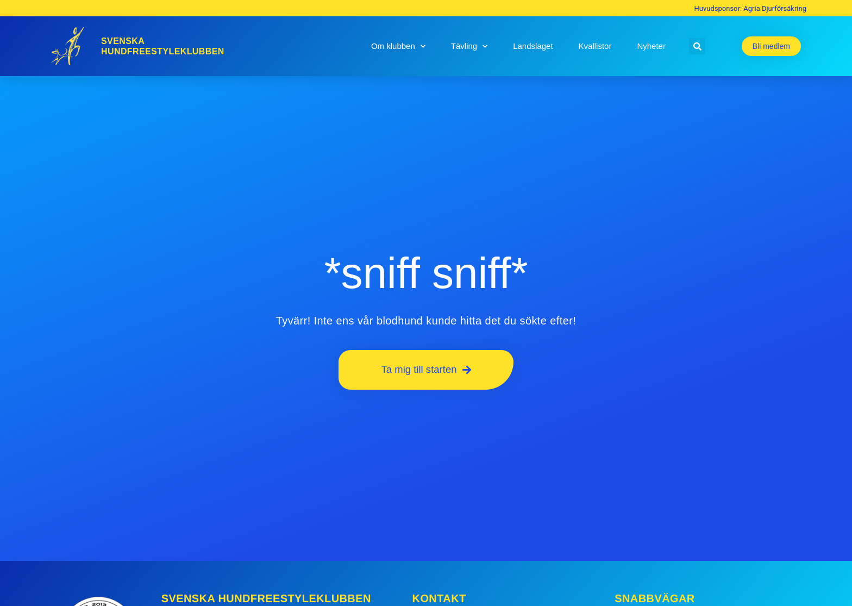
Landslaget (533, 46)
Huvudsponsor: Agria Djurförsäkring (750, 8)
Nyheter (651, 46)
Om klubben (398, 46)
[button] (697, 46)
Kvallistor (595, 46)
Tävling (469, 46)
